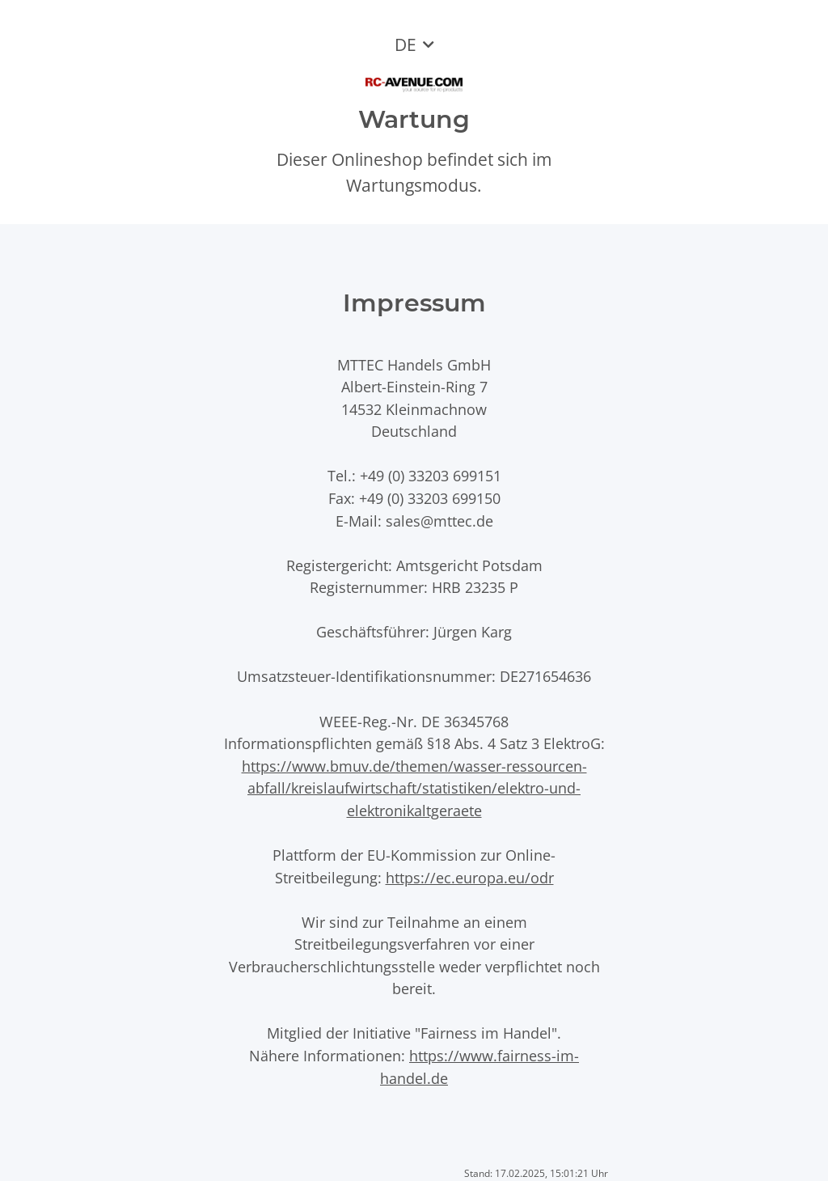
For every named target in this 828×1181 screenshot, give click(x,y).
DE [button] (405, 44)
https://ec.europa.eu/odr (470, 877)
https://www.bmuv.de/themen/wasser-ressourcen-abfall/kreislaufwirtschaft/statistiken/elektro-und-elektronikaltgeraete (414, 788)
